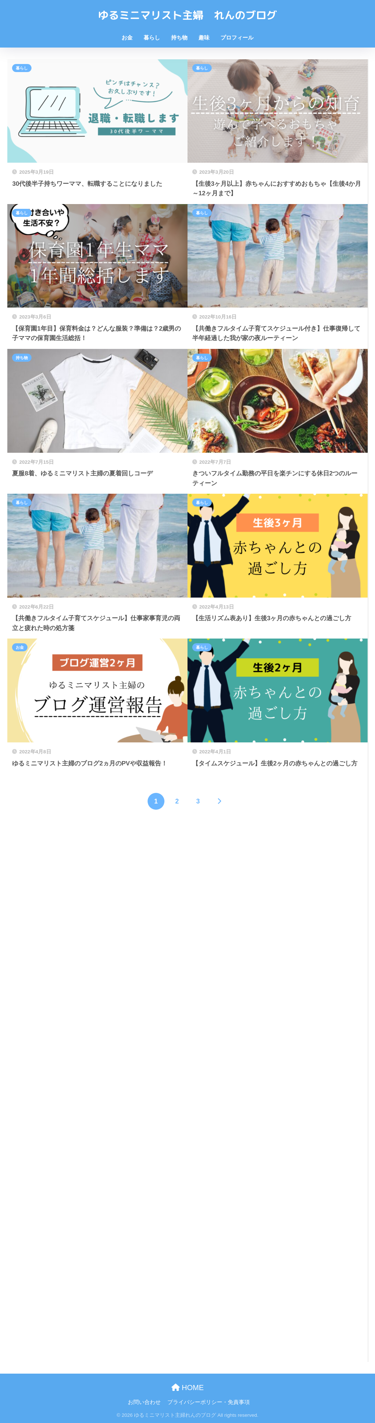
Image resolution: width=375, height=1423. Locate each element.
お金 (127, 37)
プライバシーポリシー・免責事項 (208, 1402)
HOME (187, 1388)
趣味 (203, 37)
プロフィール (236, 37)
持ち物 (179, 37)
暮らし (152, 37)
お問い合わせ (144, 1402)
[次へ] (219, 801)
